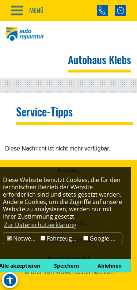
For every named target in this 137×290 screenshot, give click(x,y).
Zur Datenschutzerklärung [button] (40, 225)
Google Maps (102, 238)
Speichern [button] (66, 265)
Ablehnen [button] (110, 265)
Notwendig (23, 238)
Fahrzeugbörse (61, 238)
